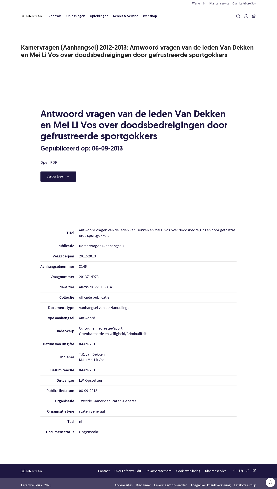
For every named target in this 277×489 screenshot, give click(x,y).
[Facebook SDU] (234, 470)
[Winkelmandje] (253, 16)
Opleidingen (99, 16)
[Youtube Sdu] (254, 470)
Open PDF (48, 162)
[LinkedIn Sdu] (241, 470)
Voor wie (55, 16)
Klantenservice (219, 3)
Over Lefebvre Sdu (244, 3)
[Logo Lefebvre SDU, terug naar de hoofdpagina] (31, 16)
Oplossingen (75, 16)
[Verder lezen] (58, 176)
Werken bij (199, 3)
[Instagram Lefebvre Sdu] (247, 470)
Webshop (150, 16)
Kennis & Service (125, 16)
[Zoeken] (238, 16)
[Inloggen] (246, 16)
